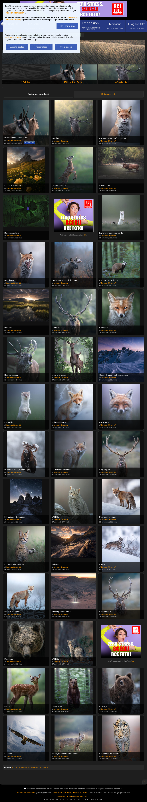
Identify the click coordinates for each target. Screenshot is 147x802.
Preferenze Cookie (13, 37)
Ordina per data (108, 94)
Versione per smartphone (26, 793)
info (85, 235)
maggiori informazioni (15, 13)
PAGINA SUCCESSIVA (38, 767)
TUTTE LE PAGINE (19, 767)
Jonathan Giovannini (13, 140)
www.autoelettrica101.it (81, 796)
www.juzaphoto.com (64, 796)
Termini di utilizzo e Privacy (62, 793)
